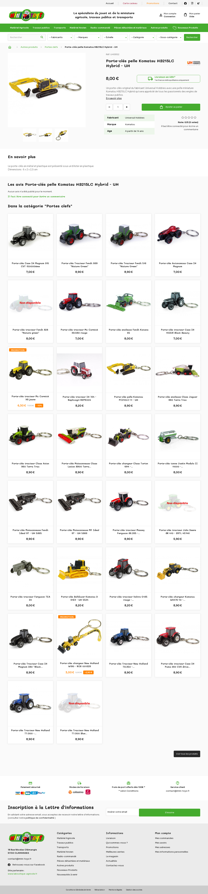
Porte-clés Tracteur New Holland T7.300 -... (30, 732)
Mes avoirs (161, 842)
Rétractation (100, 890)
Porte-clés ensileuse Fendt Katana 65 (128, 331)
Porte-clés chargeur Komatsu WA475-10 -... (178, 598)
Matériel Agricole (19, 27)
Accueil (110, 3)
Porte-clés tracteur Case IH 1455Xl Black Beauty (177, 331)
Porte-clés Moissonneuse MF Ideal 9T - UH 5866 (79, 532)
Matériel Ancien (78, 27)
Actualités (111, 861)
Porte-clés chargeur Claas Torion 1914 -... (128, 465)
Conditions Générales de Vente (78, 890)
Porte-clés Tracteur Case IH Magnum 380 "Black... (30, 665)
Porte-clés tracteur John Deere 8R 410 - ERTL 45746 (177, 532)
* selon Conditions (128, 791)
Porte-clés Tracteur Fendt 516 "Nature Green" (128, 265)
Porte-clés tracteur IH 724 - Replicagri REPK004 (79, 398)
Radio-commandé (100, 27)
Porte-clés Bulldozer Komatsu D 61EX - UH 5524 (79, 598)
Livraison (111, 838)
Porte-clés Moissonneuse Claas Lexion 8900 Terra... (79, 465)
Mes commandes (164, 838)
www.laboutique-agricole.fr (22, 873)
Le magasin (112, 856)
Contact (173, 3)
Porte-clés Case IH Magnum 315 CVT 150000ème (30, 265)
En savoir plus (114, 100)
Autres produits (159, 27)
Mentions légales (115, 890)
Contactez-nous (115, 865)
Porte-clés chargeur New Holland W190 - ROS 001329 (79, 665)
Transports (60, 27)
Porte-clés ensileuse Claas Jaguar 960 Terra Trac (177, 398)
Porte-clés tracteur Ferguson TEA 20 (30, 598)
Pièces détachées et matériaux (130, 27)
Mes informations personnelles (171, 851)
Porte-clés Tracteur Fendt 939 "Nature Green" (80, 265)
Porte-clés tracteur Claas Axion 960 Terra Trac (30, 465)
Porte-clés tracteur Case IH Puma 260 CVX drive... (177, 665)
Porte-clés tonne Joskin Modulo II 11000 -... (178, 465)
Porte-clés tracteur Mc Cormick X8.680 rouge (79, 331)
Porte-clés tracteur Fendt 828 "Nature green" (30, 331)
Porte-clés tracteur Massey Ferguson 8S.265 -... (128, 532)
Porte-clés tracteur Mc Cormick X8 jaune (30, 398)
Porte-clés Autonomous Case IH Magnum (177, 265)
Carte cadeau (130, 3)
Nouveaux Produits (188, 27)
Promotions (153, 3)
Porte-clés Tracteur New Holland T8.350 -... (128, 665)
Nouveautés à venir (67, 874)
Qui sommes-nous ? (117, 842)
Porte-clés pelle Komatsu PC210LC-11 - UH (128, 398)
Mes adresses (162, 847)
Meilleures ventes (115, 851)
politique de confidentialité (40, 817)
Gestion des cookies (134, 890)
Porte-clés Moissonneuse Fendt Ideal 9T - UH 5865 (30, 532)
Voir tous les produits (187, 754)
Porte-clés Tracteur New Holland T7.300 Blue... (79, 732)
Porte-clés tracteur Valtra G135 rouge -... (128, 598)
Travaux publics (41, 27)
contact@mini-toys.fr (177, 791)
